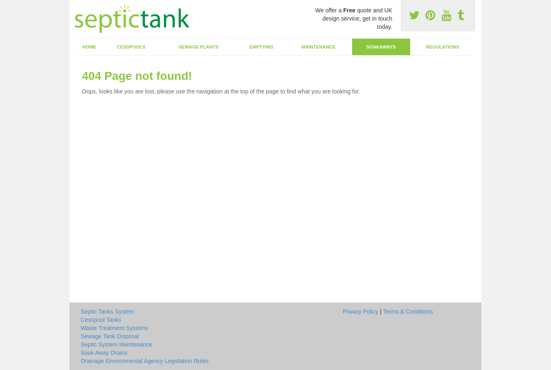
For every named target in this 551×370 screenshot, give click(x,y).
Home (89, 46)
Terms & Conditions (408, 311)
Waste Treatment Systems (114, 328)
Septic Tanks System (107, 311)
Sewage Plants (199, 46)
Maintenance (318, 46)
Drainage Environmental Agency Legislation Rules (145, 361)
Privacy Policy (360, 311)
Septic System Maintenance (116, 344)
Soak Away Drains (104, 352)
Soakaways (381, 46)
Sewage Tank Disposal (110, 336)
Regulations (442, 46)
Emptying (261, 46)
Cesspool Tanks (101, 319)
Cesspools (131, 46)
